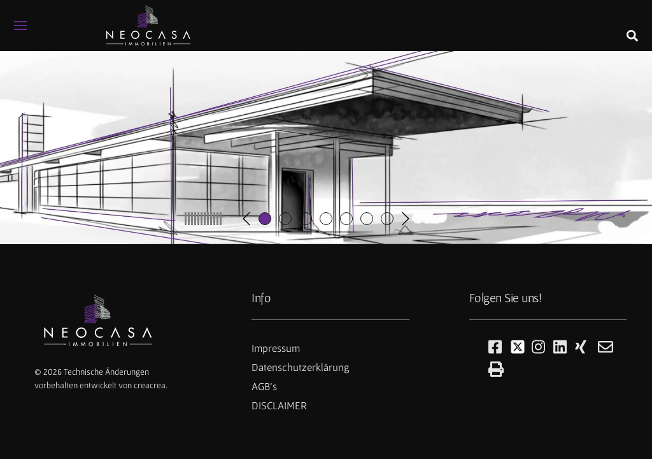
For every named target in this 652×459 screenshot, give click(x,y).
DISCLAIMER (279, 405)
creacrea (150, 385)
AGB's (264, 386)
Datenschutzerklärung (301, 367)
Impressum (276, 348)
